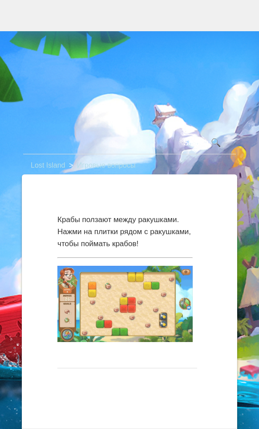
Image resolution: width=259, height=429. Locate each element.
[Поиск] (129, 143)
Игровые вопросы (106, 165)
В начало (77, 382)
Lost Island (48, 165)
